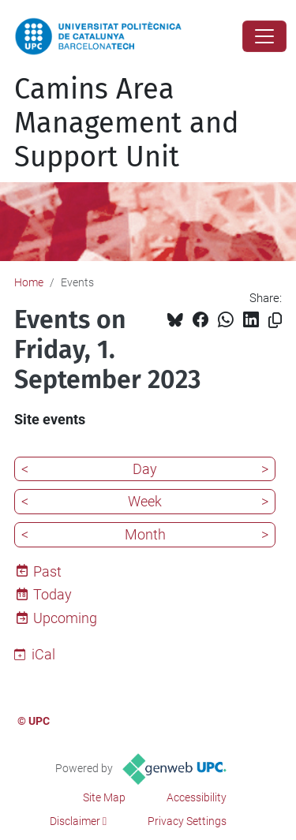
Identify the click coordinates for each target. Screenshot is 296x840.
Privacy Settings (187, 821)
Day (145, 469)
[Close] (264, 36)
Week (145, 501)
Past (47, 571)
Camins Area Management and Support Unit (126, 123)
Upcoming (65, 618)
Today (52, 594)
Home (28, 282)
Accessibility (197, 797)
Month (145, 534)
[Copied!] (275, 321)
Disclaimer (75, 821)
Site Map (104, 797)
